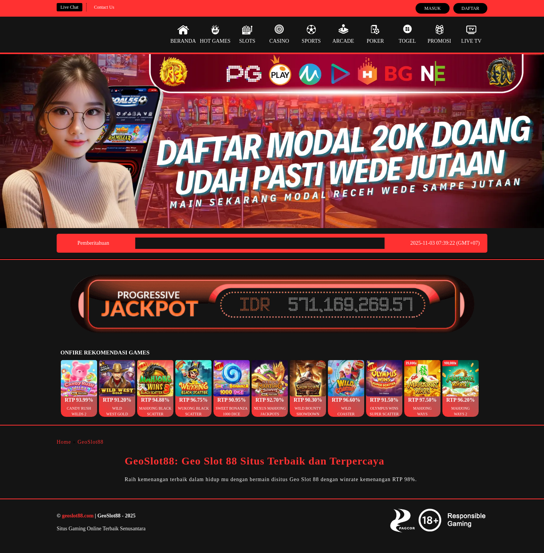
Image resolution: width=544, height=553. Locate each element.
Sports (311, 34)
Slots (247, 34)
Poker (375, 34)
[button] (78, 388)
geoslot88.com (78, 516)
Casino (279, 34)
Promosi (439, 34)
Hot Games (215, 34)
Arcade (343, 34)
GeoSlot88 (90, 442)
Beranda (183, 34)
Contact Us (104, 7)
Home (64, 442)
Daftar (470, 8)
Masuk (432, 8)
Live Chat (69, 7)
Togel (407, 34)
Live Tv (471, 34)
